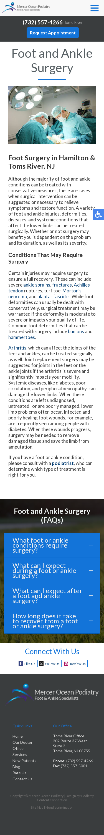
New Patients (24, 760)
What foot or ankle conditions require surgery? (52, 545)
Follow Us (52, 664)
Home (17, 736)
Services (19, 754)
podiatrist (63, 463)
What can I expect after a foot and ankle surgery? (52, 595)
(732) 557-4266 (43, 22)
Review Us (78, 664)
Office (18, 748)
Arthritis (17, 348)
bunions (76, 331)
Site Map (37, 807)
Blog (16, 766)
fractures (62, 285)
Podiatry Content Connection (65, 798)
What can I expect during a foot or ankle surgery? (52, 570)
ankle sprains (36, 285)
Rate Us (19, 772)
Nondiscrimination (59, 807)
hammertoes (21, 337)
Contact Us (22, 778)
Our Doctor (22, 742)
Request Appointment (53, 32)
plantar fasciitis (53, 296)
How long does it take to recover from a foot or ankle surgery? (52, 621)
